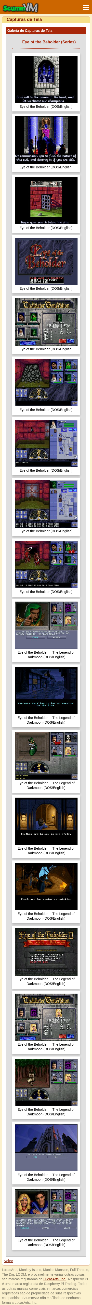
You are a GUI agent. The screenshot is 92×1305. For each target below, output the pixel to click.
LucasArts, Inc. (54, 1279)
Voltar (8, 1261)
